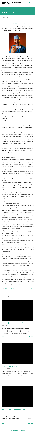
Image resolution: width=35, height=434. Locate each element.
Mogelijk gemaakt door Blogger (17, 430)
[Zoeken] (29, 2)
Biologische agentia (10, 288)
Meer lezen (30, 336)
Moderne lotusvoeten (10, 366)
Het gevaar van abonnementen (13, 409)
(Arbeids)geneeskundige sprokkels (12, 3)
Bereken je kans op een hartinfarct (15, 323)
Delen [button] (30, 288)
